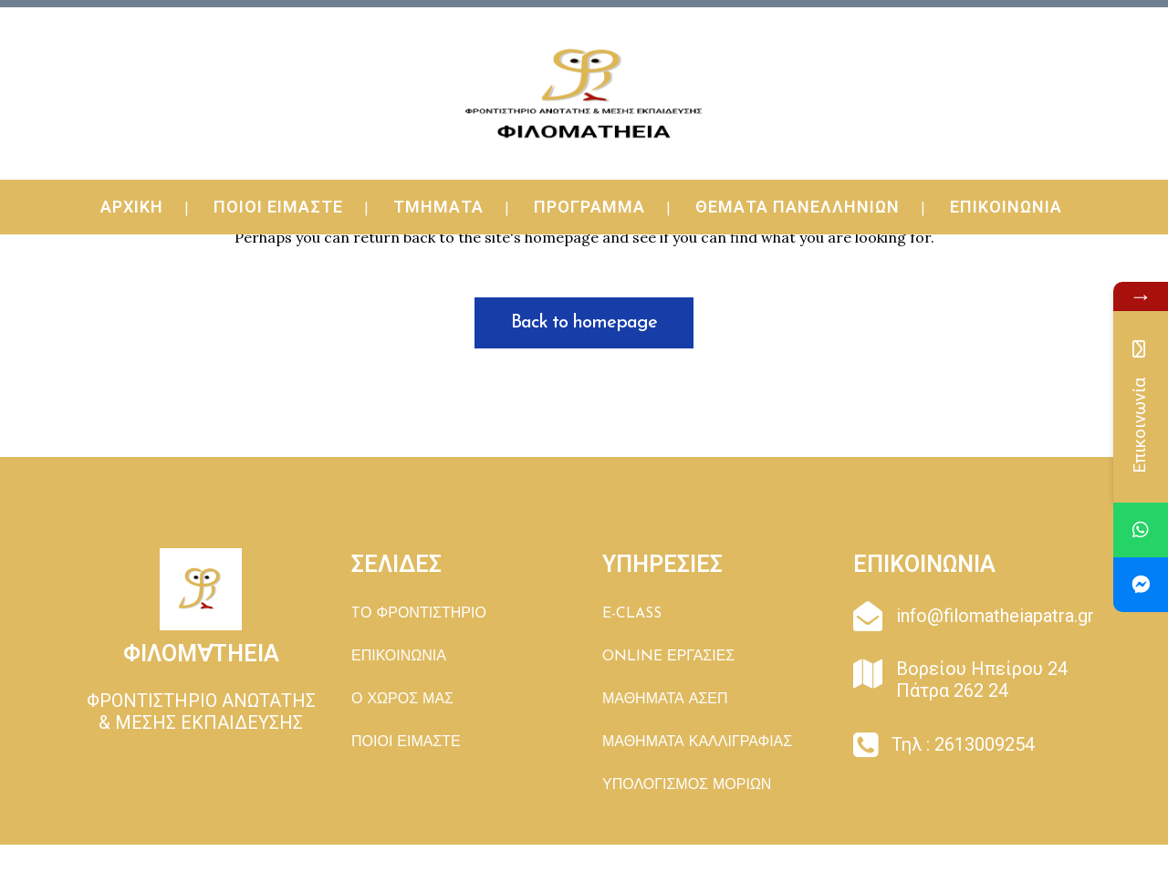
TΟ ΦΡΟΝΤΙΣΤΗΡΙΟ (418, 614)
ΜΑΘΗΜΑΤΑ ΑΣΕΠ (665, 699)
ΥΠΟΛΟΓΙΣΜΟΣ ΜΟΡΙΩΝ (686, 785)
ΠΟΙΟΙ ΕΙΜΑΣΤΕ (406, 742)
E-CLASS (632, 614)
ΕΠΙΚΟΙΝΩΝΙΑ (398, 656)
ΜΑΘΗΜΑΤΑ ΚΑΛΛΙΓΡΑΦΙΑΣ (697, 742)
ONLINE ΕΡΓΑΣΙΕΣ (668, 656)
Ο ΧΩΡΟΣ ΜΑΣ (402, 699)
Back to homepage (584, 323)
